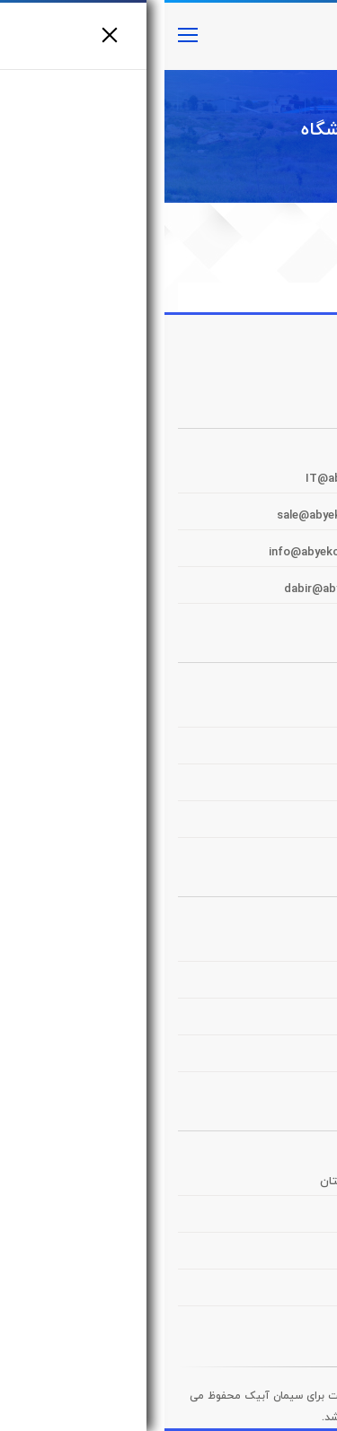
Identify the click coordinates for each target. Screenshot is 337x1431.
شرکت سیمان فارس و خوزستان (232, 1182)
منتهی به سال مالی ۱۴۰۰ (247, 1058)
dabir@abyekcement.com (191, 589)
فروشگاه (168, 130)
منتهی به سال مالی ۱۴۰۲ (247, 984)
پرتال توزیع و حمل (264, 750)
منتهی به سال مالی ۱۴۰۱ (249, 1021)
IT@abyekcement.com (204, 479)
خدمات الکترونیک (265, 824)
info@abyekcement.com (172, 553)
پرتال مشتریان (273, 713)
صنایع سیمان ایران (263, 1292)
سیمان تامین (277, 1218)
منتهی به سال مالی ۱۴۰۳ (246, 947)
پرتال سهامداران (271, 787)
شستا (296, 1255)
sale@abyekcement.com (180, 516)
